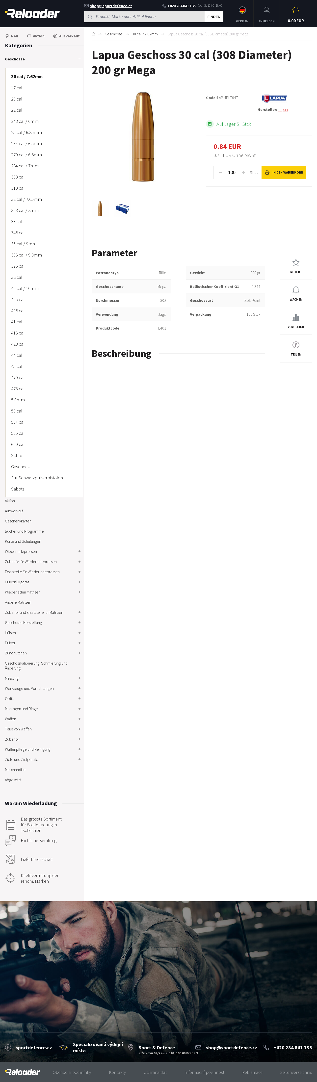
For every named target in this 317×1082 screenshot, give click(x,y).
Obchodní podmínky (72, 1072)
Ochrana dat (155, 1072)
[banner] (22, 1072)
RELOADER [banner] (32, 13)
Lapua (283, 109)
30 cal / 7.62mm (145, 33)
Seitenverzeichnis (296, 1072)
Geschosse (113, 33)
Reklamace (252, 1072)
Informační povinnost (204, 1072)
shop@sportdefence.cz (108, 5)
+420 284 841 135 (179, 5)
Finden (214, 17)
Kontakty (117, 1072)
